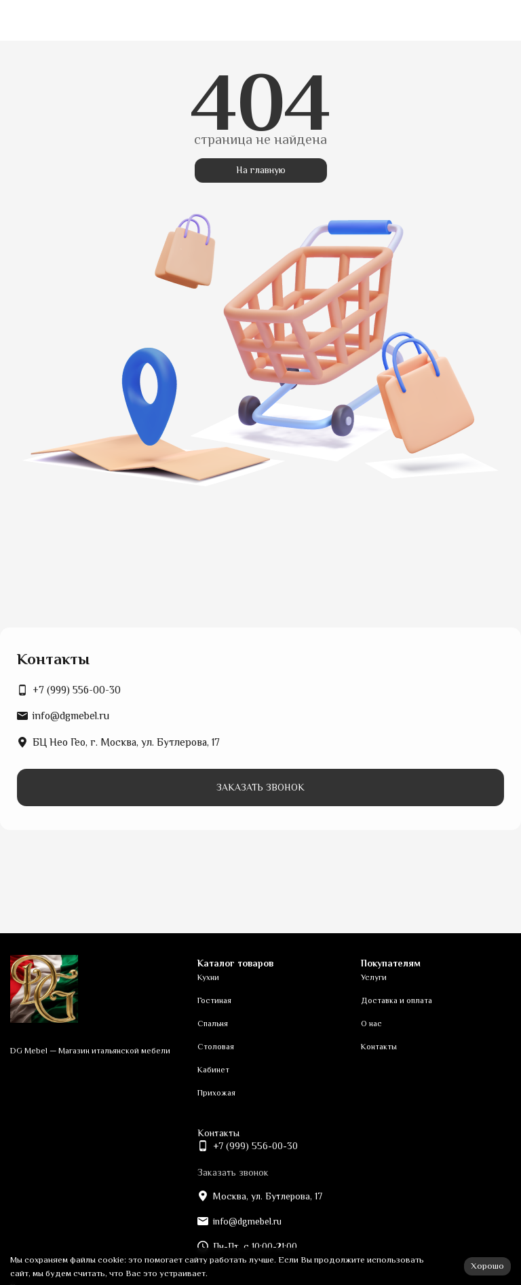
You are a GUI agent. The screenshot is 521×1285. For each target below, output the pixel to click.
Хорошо (487, 1266)
